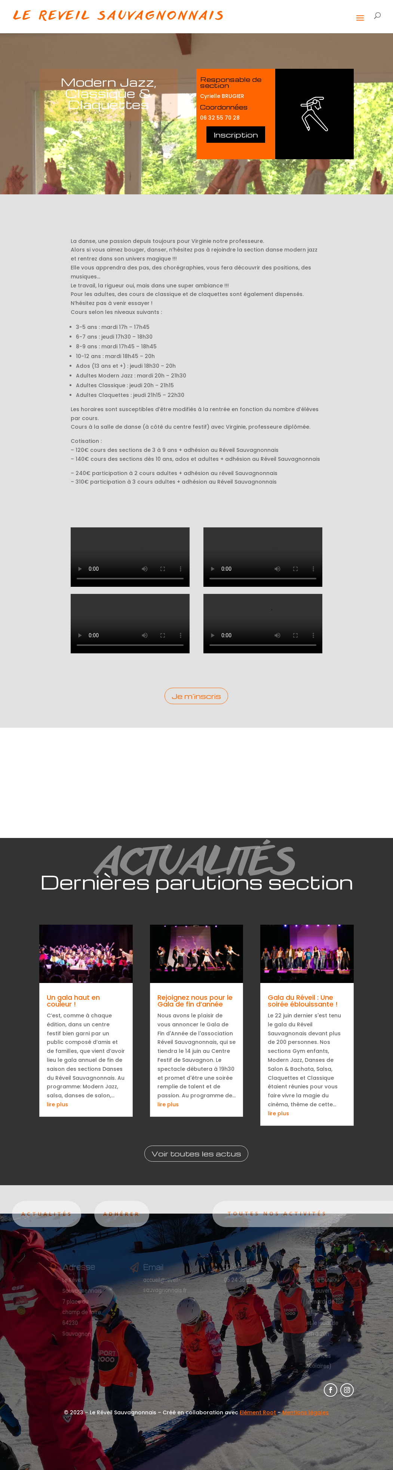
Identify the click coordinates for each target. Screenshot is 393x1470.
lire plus (57, 1104)
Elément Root (258, 1412)
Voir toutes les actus (196, 1153)
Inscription (236, 134)
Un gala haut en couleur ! (73, 1001)
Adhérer (95, 1213)
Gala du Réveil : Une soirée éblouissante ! (303, 1001)
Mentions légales (305, 1412)
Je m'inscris (196, 696)
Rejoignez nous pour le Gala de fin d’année (195, 1001)
